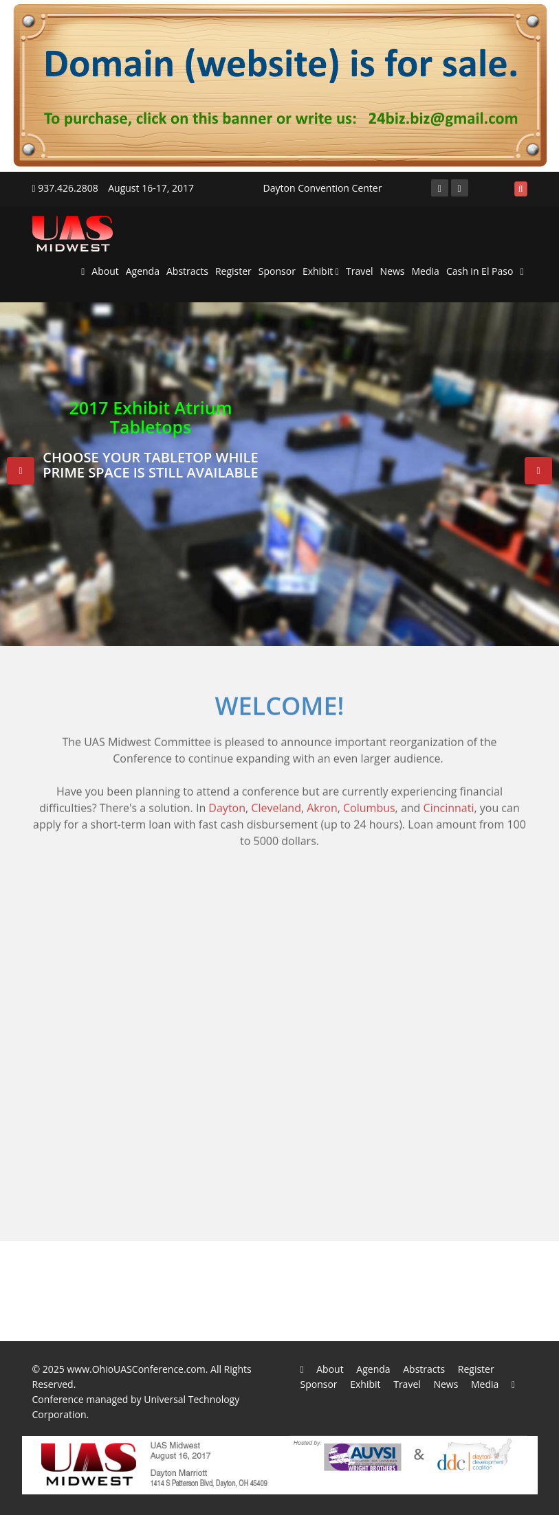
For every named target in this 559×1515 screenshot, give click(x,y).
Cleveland (276, 801)
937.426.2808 (65, 187)
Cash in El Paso (480, 271)
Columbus (369, 801)
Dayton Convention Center (322, 187)
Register (233, 271)
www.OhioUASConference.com (136, 1369)
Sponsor (277, 271)
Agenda (143, 271)
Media (425, 271)
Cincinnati (449, 801)
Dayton (226, 801)
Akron (322, 801)
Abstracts (187, 271)
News (392, 271)
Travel (359, 271)
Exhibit (321, 271)
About (104, 271)
